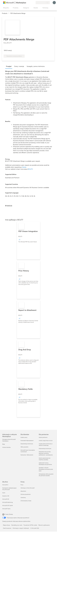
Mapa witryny (6, 525)
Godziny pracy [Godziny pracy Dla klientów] (24, 437)
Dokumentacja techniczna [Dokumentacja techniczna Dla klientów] (27, 443)
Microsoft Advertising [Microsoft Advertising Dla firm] (7, 502)
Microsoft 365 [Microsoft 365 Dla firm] (5, 499)
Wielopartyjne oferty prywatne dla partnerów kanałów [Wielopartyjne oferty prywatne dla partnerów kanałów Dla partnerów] (46, 474)
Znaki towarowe (7, 528)
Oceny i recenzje (19, 66)
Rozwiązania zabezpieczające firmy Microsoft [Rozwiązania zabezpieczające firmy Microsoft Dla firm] (9, 488)
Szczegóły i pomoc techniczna (36, 66)
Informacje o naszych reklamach (21, 528)
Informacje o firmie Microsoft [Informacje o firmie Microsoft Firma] (27, 488)
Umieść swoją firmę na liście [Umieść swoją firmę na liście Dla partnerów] (45, 440)
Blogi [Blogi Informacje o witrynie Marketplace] (3, 444)
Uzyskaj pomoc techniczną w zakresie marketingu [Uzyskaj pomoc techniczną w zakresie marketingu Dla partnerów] (45, 444)
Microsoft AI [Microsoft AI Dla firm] (5, 484)
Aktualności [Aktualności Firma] (23, 491)
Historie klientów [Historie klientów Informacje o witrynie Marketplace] (6, 447)
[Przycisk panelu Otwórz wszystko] (6, 7)
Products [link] (4, 13)
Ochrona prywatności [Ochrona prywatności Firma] (26, 494)
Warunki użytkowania (44, 525)
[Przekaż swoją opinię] (27, 2)
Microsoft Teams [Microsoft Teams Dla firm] (6, 508)
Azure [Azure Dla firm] (3, 492)
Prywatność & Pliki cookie (30, 525)
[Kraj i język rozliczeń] (43, 2)
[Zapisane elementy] (31, 2)
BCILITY (30, 169)
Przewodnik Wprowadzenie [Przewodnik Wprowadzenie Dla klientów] (27, 440)
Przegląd (8, 66)
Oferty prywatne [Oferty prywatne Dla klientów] (24, 447)
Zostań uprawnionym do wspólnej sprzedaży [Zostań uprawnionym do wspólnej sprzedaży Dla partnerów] (44, 458)
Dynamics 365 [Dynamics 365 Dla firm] (5, 496)
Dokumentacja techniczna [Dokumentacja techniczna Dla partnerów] (45, 448)
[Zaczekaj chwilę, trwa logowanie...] (54, 2)
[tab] (9, 66)
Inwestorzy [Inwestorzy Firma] (23, 497)
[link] (28, 241)
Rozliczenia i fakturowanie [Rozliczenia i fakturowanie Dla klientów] (27, 455)
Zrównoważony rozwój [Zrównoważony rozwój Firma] (26, 500)
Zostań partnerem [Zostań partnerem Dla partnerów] (43, 437)
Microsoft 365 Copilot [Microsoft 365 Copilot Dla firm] (7, 505)
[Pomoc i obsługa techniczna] (29, 2)
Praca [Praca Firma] (22, 484)
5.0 (5, 50)
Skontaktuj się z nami (16, 525)
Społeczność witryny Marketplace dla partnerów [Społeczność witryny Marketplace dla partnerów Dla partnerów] (45, 463)
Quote (24, 167)
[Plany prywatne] (34, 2)
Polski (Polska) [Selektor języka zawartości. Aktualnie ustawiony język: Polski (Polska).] (9, 514)
